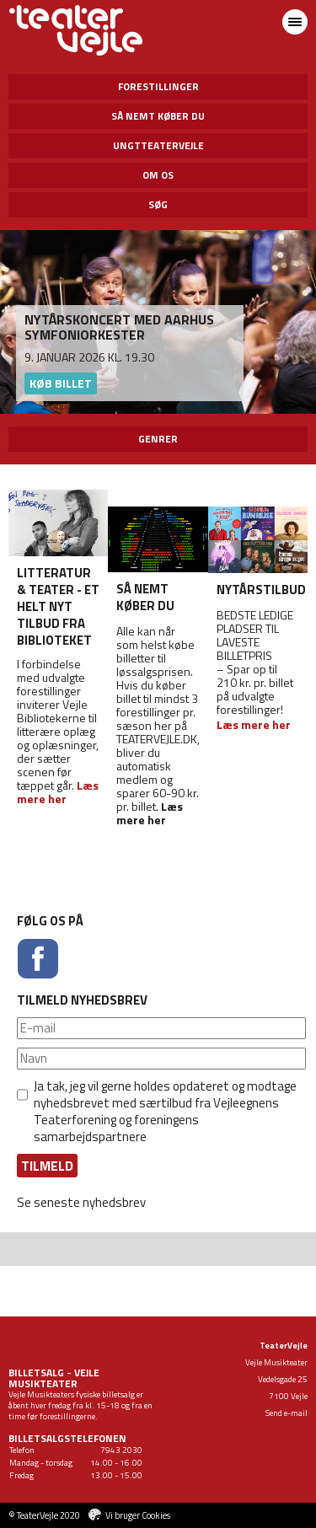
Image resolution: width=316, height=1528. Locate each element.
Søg (158, 204)
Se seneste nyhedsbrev (81, 1202)
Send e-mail (286, 1413)
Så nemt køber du (158, 116)
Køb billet (60, 383)
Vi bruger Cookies (137, 1515)
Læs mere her (149, 812)
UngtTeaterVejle (158, 145)
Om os (158, 175)
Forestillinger (158, 86)
